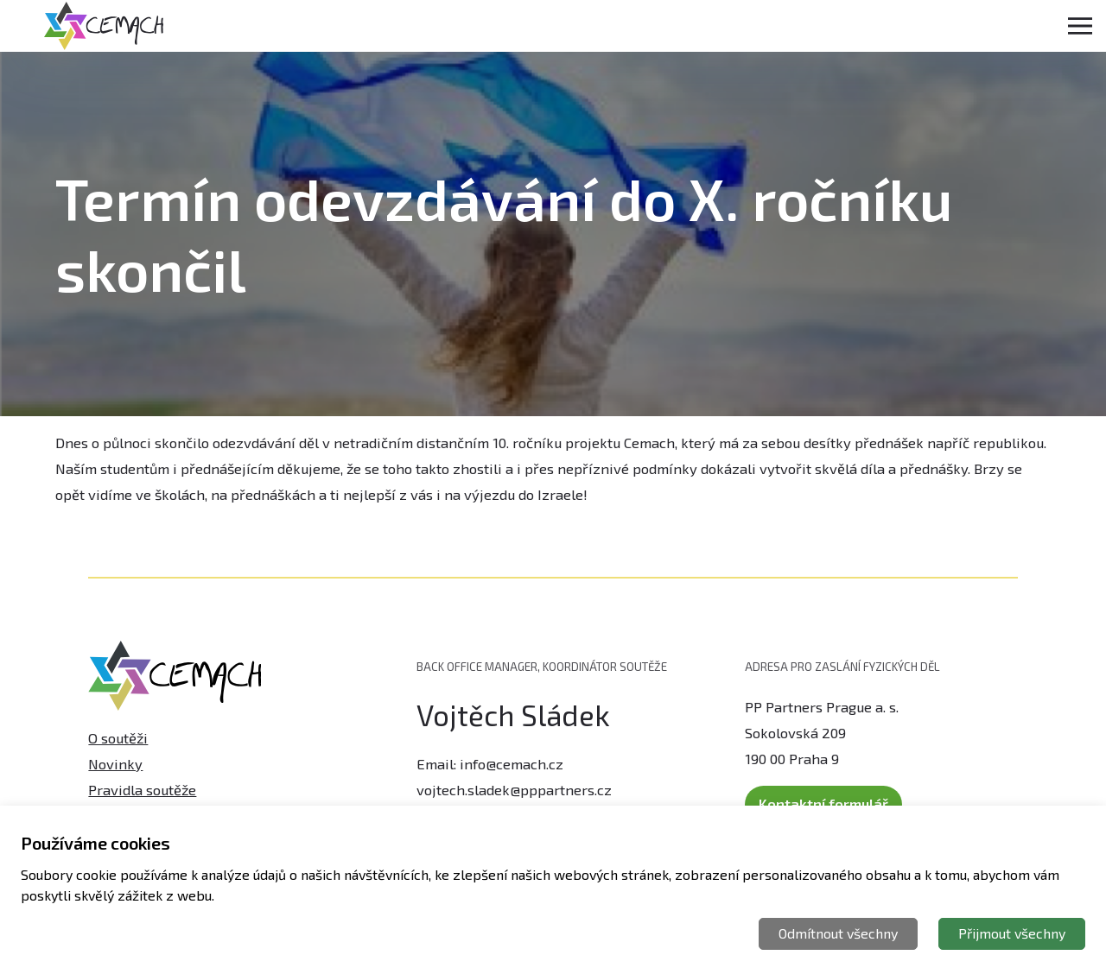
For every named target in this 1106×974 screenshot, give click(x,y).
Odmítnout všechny (838, 933)
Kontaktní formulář (823, 796)
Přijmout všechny (1011, 933)
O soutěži (118, 730)
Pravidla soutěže (142, 781)
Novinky (115, 755)
